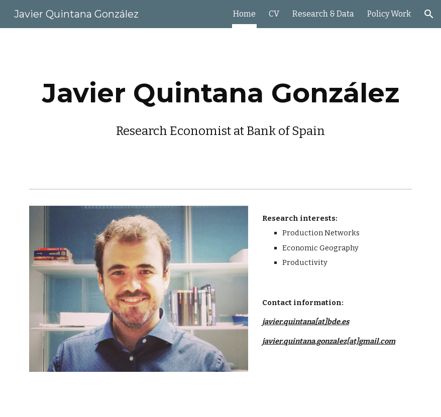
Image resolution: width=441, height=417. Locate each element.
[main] (220, 106)
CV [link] (274, 14)
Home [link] (244, 14)
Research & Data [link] (323, 14)
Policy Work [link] (389, 14)
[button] (429, 14)
